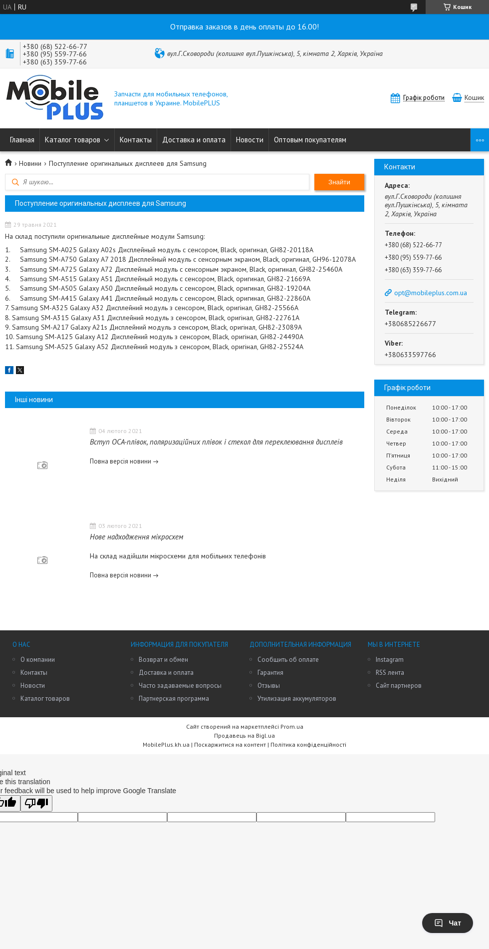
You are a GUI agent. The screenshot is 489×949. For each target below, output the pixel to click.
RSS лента (390, 672)
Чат (447, 923)
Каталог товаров (72, 139)
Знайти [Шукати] (339, 182)
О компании (37, 659)
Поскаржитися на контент (230, 744)
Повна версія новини (120, 461)
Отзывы (268, 685)
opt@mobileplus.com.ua (430, 292)
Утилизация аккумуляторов (296, 698)
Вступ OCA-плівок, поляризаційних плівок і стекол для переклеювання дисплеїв (216, 442)
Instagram (390, 659)
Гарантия (270, 672)
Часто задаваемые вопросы (180, 685)
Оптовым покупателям (310, 139)
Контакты (136, 139)
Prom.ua (291, 726)
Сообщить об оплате (288, 659)
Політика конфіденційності (308, 744)
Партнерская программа (174, 698)
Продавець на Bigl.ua (244, 735)
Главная (22, 139)
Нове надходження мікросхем (136, 536)
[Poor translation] (36, 803)
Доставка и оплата (194, 139)
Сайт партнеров (399, 685)
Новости (249, 139)
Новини (30, 163)
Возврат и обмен (163, 659)
